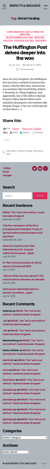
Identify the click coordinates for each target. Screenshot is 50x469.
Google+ (7, 175)
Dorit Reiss (9, 379)
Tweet (15, 128)
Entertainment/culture (19, 37)
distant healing (25, 151)
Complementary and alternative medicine (25, 33)
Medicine (39, 37)
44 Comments (27, 69)
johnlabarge (10, 389)
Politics (8, 40)
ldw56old (8, 360)
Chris (6, 370)
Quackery (41, 40)
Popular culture (24, 40)
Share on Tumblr (31, 128)
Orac (17, 65)
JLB (5, 320)
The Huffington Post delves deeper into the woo (25, 52)
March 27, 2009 (33, 65)
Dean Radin (11, 151)
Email (6, 171)
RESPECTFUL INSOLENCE (25, 5)
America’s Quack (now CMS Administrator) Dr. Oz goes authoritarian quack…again (19, 249)
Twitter (7, 168)
